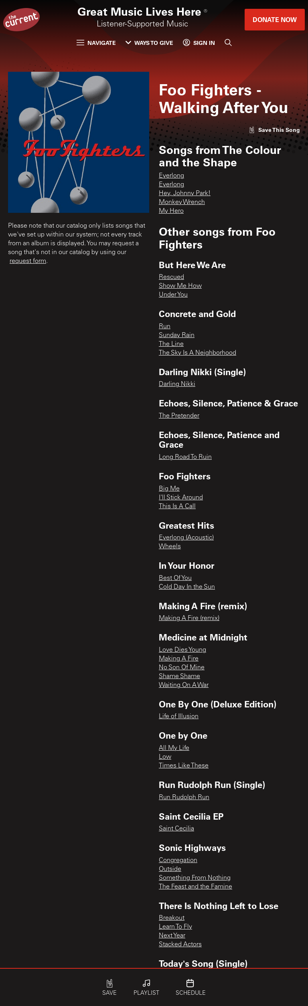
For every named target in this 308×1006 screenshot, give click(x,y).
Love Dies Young (182, 650)
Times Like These (184, 766)
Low (165, 757)
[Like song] (274, 130)
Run (164, 326)
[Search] (228, 42)
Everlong (171, 176)
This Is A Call (177, 506)
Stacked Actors (180, 944)
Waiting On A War (184, 685)
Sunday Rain (177, 335)
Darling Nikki (177, 384)
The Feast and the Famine (195, 887)
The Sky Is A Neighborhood (197, 353)
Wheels (170, 546)
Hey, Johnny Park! (185, 193)
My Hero (171, 211)
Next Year (172, 936)
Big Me (169, 489)
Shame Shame (179, 676)
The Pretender (179, 416)
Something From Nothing (195, 878)
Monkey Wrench (182, 202)
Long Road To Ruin (185, 457)
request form (28, 261)
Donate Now (275, 19)
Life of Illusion (179, 716)
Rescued (171, 277)
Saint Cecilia (176, 829)
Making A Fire (179, 659)
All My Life (174, 748)
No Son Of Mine (182, 668)
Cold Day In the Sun (187, 587)
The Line (171, 344)
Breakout (171, 918)
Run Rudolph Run (184, 797)
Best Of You (175, 578)
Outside (170, 869)
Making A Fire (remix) (189, 618)
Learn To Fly (175, 927)
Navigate (96, 42)
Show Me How (180, 286)
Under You (173, 295)
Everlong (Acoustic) (186, 538)
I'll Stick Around (181, 498)
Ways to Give (149, 42)
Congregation (178, 860)
